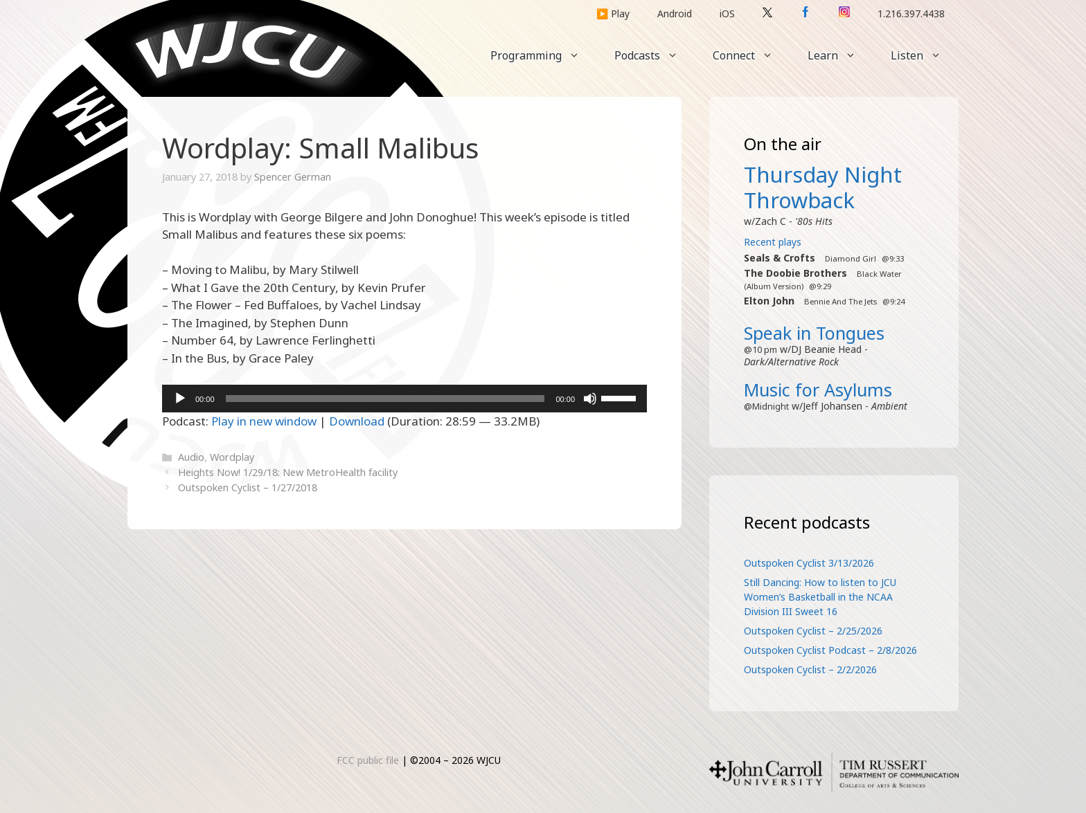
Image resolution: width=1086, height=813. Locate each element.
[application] (404, 398)
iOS (727, 13)
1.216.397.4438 (911, 13)
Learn (840, 55)
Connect (751, 55)
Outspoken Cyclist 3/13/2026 (809, 562)
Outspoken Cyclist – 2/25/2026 (813, 630)
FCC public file (368, 760)
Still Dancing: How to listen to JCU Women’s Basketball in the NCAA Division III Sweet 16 (820, 597)
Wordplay (232, 457)
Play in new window (264, 421)
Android (674, 13)
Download (356, 421)
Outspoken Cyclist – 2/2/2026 (810, 669)
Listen (925, 55)
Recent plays (772, 241)
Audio (191, 457)
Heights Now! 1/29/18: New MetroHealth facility (288, 472)
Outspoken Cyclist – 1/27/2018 (247, 487)
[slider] (385, 398)
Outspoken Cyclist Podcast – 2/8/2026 (830, 650)
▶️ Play (613, 13)
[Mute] (590, 398)
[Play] (180, 398)
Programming (543, 55)
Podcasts (654, 55)
